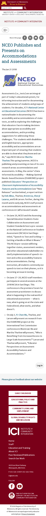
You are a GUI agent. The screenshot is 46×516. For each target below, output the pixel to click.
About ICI (13, 451)
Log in (40, 365)
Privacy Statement (28, 514)
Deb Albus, (10, 196)
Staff (11, 444)
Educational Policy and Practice (23, 401)
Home (11, 441)
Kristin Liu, (29, 196)
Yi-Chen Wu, (22, 315)
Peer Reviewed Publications (22, 455)
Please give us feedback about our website (22, 379)
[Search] (24, 8)
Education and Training (19, 448)
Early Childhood (23, 393)
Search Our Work (17, 458)
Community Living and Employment (23, 409)
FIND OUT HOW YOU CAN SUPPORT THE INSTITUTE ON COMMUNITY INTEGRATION (23, 495)
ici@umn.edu (13, 476)
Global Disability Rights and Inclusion (23, 418)
